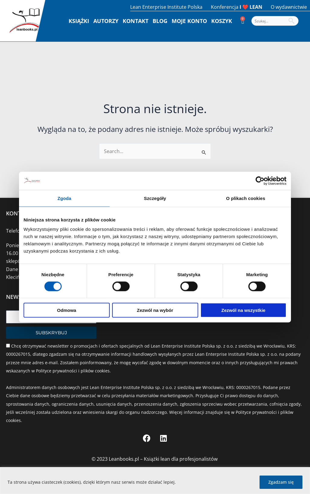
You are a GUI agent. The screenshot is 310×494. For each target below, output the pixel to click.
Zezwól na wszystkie (243, 310)
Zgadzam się (281, 482)
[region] (155, 480)
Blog (160, 21)
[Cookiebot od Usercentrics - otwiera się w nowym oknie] (260, 180)
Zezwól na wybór (155, 310)
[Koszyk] (242, 21)
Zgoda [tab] (64, 198)
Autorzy (105, 21)
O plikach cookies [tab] (245, 198)
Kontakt (135, 21)
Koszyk (221, 21)
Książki (79, 21)
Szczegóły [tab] (155, 198)
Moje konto (189, 21)
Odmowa (66, 310)
